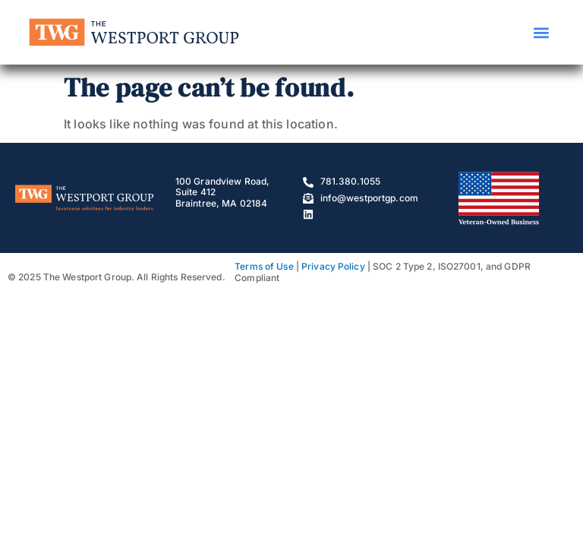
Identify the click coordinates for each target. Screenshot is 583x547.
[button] (541, 32)
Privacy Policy (333, 266)
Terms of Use (264, 266)
